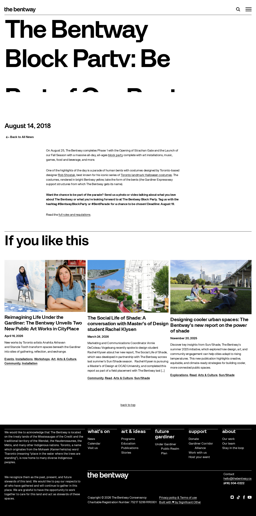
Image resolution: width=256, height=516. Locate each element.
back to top (128, 405)
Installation (30, 364)
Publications (129, 448)
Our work (228, 439)
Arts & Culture (66, 359)
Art (53, 359)
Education (128, 443)
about (229, 432)
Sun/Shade (142, 378)
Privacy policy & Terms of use (178, 497)
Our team (228, 443)
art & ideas (133, 432)
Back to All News (20, 137)
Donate (194, 439)
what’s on (99, 432)
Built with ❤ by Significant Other (180, 502)
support (198, 432)
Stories (126, 452)
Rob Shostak (66, 175)
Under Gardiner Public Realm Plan (167, 449)
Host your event (199, 457)
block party (115, 155)
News (91, 439)
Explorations (179, 375)
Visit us (93, 448)
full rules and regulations (74, 215)
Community (12, 364)
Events (9, 359)
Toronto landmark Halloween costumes (146, 175)
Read (108, 378)
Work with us (198, 452)
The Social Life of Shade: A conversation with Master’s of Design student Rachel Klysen (127, 324)
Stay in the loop (233, 448)
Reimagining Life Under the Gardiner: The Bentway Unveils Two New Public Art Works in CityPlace (43, 324)
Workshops (42, 359)
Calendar (94, 443)
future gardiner (164, 434)
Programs (128, 439)
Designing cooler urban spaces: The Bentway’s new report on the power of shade (209, 326)
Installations (24, 359)
